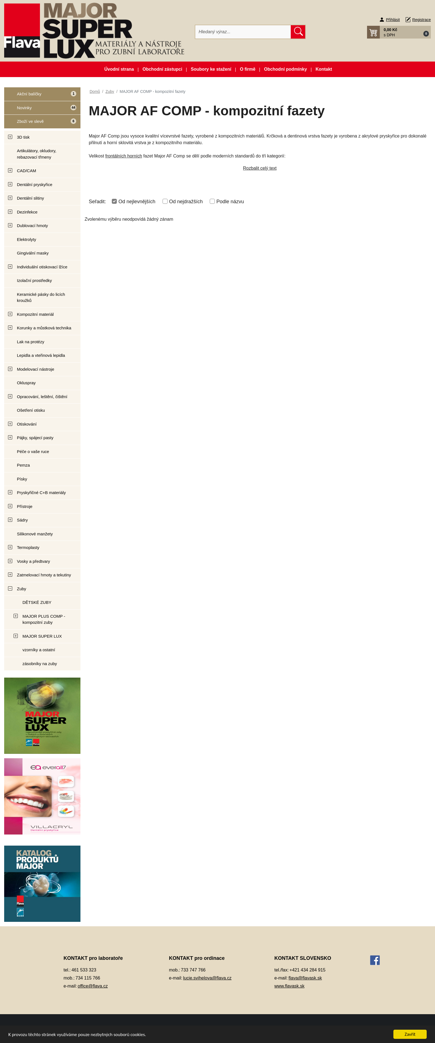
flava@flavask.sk (305, 978)
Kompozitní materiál (35, 314)
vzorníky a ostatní (38, 649)
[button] (399, 32)
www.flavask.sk (289, 986)
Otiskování (27, 424)
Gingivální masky (33, 253)
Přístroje (24, 506)
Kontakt (323, 69)
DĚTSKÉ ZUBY (36, 602)
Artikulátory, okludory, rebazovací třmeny (36, 153)
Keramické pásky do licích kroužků (41, 297)
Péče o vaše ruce (33, 451)
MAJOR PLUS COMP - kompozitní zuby (43, 619)
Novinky (40, 110)
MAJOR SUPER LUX (42, 636)
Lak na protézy (30, 341)
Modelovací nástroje (35, 369)
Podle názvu (230, 201)
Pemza (23, 465)
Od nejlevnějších (136, 201)
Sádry (22, 520)
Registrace (421, 19)
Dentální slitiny (30, 198)
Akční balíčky (40, 96)
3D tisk (23, 137)
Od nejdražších (186, 201)
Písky (22, 479)
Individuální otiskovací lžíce (42, 266)
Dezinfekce (27, 212)
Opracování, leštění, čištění (42, 396)
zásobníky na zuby (39, 663)
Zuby (21, 588)
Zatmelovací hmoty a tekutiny (44, 575)
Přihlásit (393, 19)
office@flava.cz (93, 986)
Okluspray (26, 382)
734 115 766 (87, 978)
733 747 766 (193, 970)
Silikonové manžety (35, 533)
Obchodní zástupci (162, 69)
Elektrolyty (26, 239)
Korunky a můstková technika (44, 327)
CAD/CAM (26, 170)
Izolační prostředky (34, 280)
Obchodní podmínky (285, 69)
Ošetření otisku (31, 410)
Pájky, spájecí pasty (35, 437)
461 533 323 (84, 970)
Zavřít (410, 1034)
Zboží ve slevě (40, 123)
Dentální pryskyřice (34, 184)
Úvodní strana (119, 69)
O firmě (248, 69)
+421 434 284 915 (307, 970)
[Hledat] (243, 32)
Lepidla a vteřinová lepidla (41, 355)
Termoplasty (28, 547)
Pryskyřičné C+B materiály (41, 492)
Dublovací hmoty (32, 225)
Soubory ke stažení (211, 69)
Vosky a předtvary (33, 561)
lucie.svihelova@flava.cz (207, 978)
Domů (95, 91)
